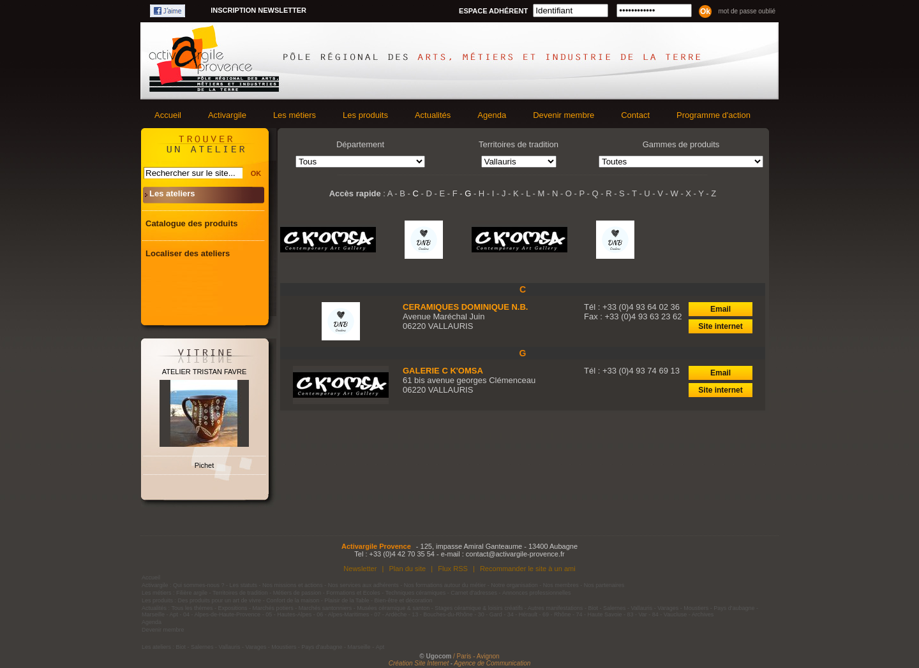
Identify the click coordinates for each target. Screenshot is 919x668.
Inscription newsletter (258, 10)
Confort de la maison (292, 600)
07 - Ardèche (390, 614)
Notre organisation (514, 585)
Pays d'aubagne (734, 608)
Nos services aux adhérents (363, 585)
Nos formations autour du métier (445, 585)
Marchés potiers (273, 608)
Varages (667, 608)
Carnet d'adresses (474, 593)
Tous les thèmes (192, 608)
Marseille (153, 614)
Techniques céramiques (415, 593)
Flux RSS (453, 568)
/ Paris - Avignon (476, 656)
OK (256, 173)
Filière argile (191, 593)
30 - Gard (490, 614)
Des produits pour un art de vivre (220, 600)
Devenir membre (563, 115)
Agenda (491, 115)
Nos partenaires (604, 585)
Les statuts (244, 585)
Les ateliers (172, 193)
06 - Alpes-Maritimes (343, 614)
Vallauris (641, 608)
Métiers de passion (298, 593)
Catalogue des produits (191, 223)
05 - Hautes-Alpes (288, 614)
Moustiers (696, 608)
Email (720, 309)
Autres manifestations (555, 608)
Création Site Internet (419, 663)
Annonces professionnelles (536, 593)
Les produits (365, 115)
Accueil (167, 115)
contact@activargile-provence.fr (515, 554)
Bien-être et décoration (404, 600)
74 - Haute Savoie (599, 614)
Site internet (720, 326)
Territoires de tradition (240, 593)
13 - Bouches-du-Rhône (442, 614)
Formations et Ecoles (353, 593)
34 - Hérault (522, 614)
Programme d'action (713, 115)
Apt (174, 614)
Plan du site (407, 568)
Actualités (433, 115)
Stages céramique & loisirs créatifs (479, 608)
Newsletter (360, 568)
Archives (703, 614)
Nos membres (561, 585)
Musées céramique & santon (393, 608)
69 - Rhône (556, 614)
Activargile (227, 115)
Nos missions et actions (292, 585)
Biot (593, 608)
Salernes (614, 608)
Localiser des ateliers (188, 253)
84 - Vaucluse (669, 614)
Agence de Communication (492, 663)
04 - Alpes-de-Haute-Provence (221, 614)
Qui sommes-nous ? (199, 585)
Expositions (233, 608)
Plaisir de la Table (346, 600)
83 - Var (636, 614)
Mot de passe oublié (746, 11)
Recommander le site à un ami (528, 568)
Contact (635, 115)
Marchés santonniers (325, 608)
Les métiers (294, 115)
